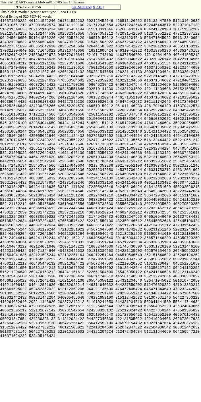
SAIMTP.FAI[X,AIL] (87, 7)
